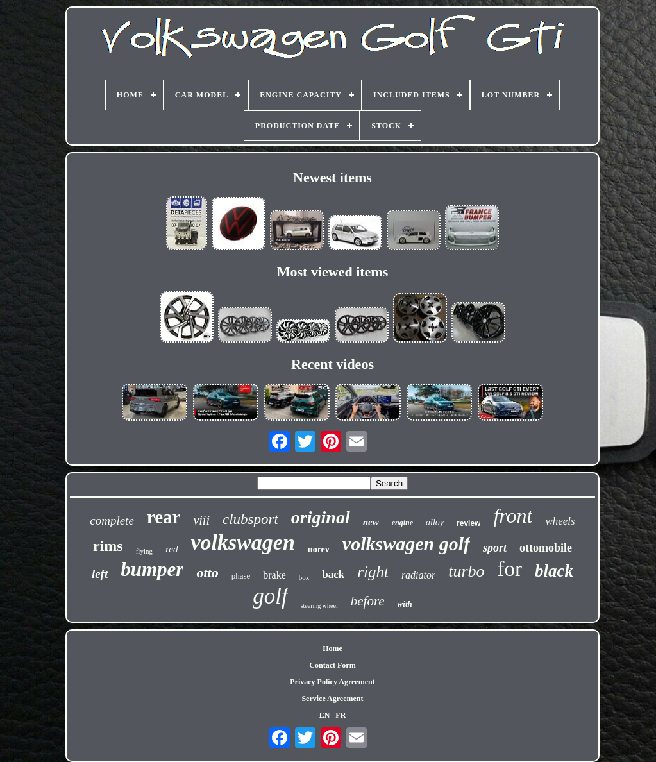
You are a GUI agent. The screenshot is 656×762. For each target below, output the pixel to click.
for (510, 568)
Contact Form (332, 665)
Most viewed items (333, 272)
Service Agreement (332, 698)
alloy (435, 522)
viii (201, 520)
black (554, 570)
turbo (466, 571)
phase (241, 575)
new (371, 522)
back (333, 574)
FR (340, 715)
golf (270, 596)
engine (402, 522)
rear (164, 517)
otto (207, 572)
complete (112, 520)
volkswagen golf (406, 543)
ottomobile (545, 547)
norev (319, 549)
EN (324, 715)
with (405, 604)
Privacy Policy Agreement (332, 681)
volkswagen (242, 542)
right (373, 571)
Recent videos (332, 364)
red (171, 549)
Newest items (332, 177)
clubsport (250, 519)
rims (108, 546)
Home (332, 648)
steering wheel (319, 605)
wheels (560, 521)
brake (274, 575)
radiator (418, 575)
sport (495, 547)
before (368, 601)
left (100, 573)
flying (144, 551)
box (304, 577)
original (320, 517)
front (512, 515)
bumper (152, 569)
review (468, 523)
